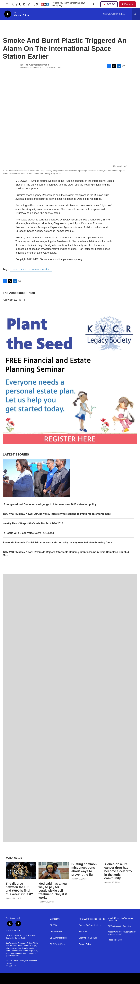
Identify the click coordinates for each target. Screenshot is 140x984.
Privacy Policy (85, 944)
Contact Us (55, 919)
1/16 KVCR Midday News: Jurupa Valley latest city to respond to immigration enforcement (56, 513)
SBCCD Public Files (58, 938)
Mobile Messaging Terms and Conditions (121, 919)
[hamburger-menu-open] (7, 4)
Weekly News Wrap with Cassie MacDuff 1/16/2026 (33, 523)
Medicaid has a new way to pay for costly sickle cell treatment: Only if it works (53, 890)
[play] (7, 14)
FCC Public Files (57, 944)
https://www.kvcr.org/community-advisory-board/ (121, 933)
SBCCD (53, 925)
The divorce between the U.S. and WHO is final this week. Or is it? (19, 889)
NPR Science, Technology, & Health (31, 269)
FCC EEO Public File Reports (92, 919)
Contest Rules (56, 932)
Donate (128, 4)
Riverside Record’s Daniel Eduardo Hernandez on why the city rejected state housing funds (58, 542)
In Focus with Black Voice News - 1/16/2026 (29, 533)
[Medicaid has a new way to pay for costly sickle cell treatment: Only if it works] (54, 870)
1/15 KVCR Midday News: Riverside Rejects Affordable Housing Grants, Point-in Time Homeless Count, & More (66, 554)
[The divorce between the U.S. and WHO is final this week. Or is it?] (21, 870)
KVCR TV (83, 932)
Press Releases (115, 940)
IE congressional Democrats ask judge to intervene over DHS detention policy (49, 504)
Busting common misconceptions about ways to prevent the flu (84, 869)
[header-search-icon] (93, 4)
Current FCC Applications (90, 925)
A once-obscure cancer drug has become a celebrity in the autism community (118, 871)
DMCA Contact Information (119, 926)
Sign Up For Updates (88, 938)
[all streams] (136, 14)
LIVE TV (109, 4)
